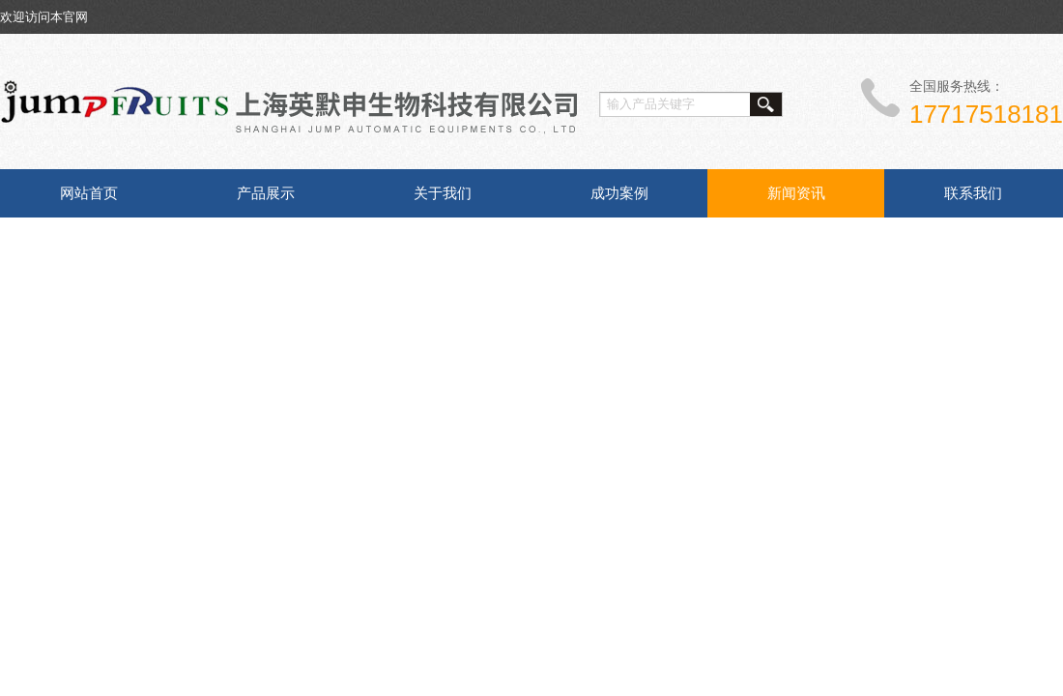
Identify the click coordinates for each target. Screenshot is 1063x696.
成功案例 (619, 193)
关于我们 (443, 193)
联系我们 (973, 193)
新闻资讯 (796, 193)
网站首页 (89, 193)
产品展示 (266, 193)
